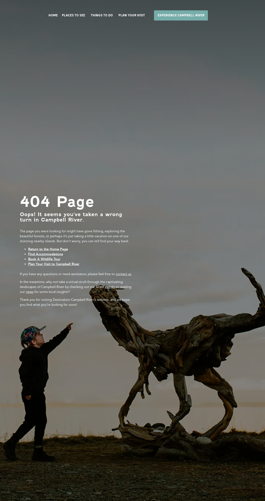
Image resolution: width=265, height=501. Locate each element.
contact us (123, 274)
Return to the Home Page (48, 249)
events (110, 287)
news (30, 292)
